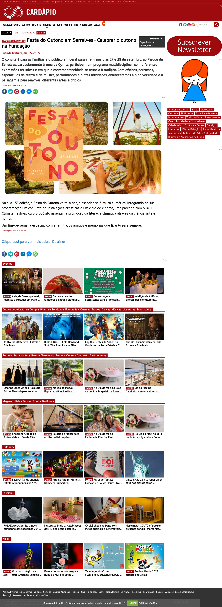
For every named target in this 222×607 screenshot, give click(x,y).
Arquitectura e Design (26, 309)
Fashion (68, 24)
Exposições (144, 309)
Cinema (85, 309)
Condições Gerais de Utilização (179, 591)
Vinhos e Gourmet (77, 355)
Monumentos (176, 117)
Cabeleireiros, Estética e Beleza (186, 125)
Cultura (26, 24)
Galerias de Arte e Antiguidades (201, 133)
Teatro (96, 309)
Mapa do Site (42, 595)
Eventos (8, 263)
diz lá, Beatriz (25, 591)
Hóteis (17, 401)
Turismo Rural (32, 401)
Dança (106, 309)
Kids (76, 24)
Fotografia (72, 309)
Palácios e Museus (206, 113)
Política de (147, 603)
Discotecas (206, 109)
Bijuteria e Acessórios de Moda (186, 137)
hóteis (16, 32)
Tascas (60, 355)
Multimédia (86, 24)
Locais (97, 24)
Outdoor (57, 24)
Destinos (48, 401)
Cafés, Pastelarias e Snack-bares (186, 121)
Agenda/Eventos (11, 24)
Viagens (47, 24)
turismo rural (28, 32)
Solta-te (36, 24)
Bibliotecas (187, 113)
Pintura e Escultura (52, 309)
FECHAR (133, 603)
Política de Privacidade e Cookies (147, 591)
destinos (41, 32)
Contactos (125, 591)
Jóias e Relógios (191, 129)
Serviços (212, 125)
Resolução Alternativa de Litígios (18, 595)
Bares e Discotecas (43, 355)
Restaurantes (22, 355)
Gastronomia (98, 355)
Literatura (129, 309)
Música (117, 309)
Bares (195, 109)
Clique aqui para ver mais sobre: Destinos (34, 241)
